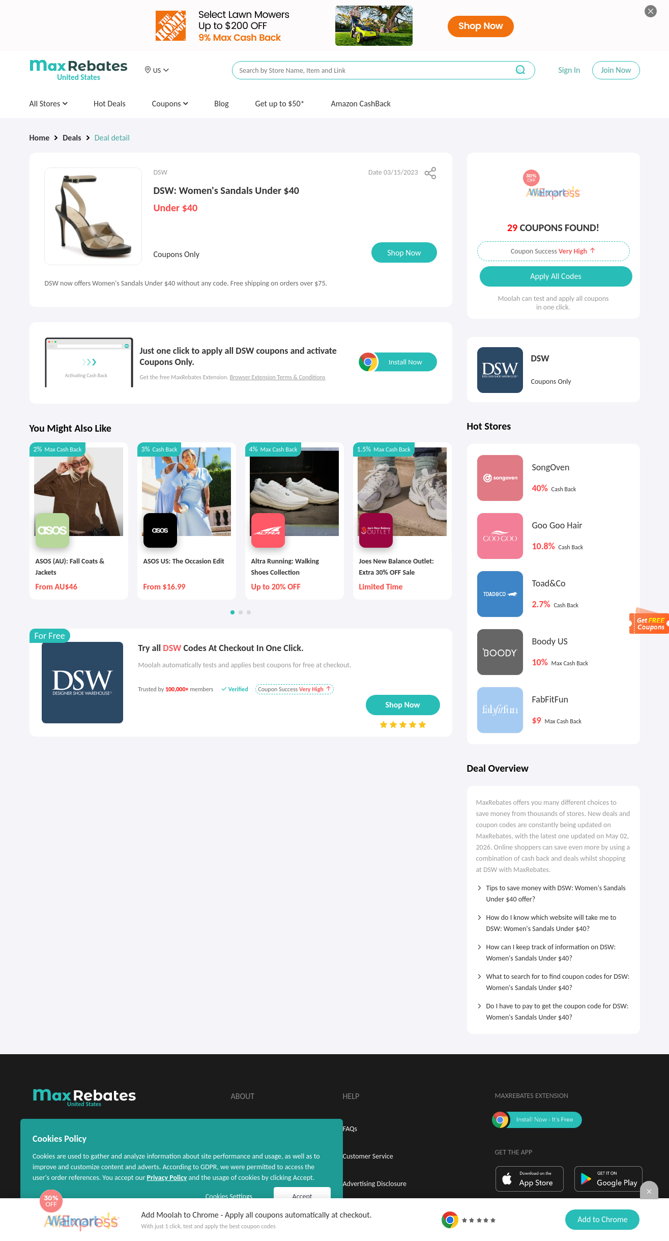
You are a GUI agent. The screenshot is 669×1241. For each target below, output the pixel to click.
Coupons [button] (170, 103)
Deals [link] (72, 138)
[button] (156, 70)
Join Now (616, 70)
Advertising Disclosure (374, 1183)
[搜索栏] (364, 70)
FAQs (350, 1128)
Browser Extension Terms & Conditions (278, 377)
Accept (302, 1196)
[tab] (553, 890)
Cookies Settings (229, 1196)
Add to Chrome (602, 1219)
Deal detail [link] (112, 138)
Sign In (569, 70)
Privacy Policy (167, 1177)
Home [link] (40, 138)
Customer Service (368, 1156)
